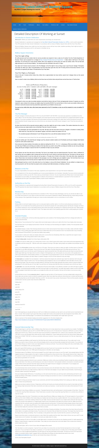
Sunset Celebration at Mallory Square (43, 7)
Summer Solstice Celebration (20, 29)
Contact (63, 25)
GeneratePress (63, 445)
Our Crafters (45, 25)
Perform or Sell (54, 25)
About (38, 25)
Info (20, 25)
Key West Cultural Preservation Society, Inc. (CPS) (55, 42)
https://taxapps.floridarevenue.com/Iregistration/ (52, 60)
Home (14, 25)
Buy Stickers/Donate (72, 25)
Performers (31, 25)
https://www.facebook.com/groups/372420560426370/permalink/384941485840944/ (38, 319)
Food (24, 25)
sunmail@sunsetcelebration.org (23, 435)
